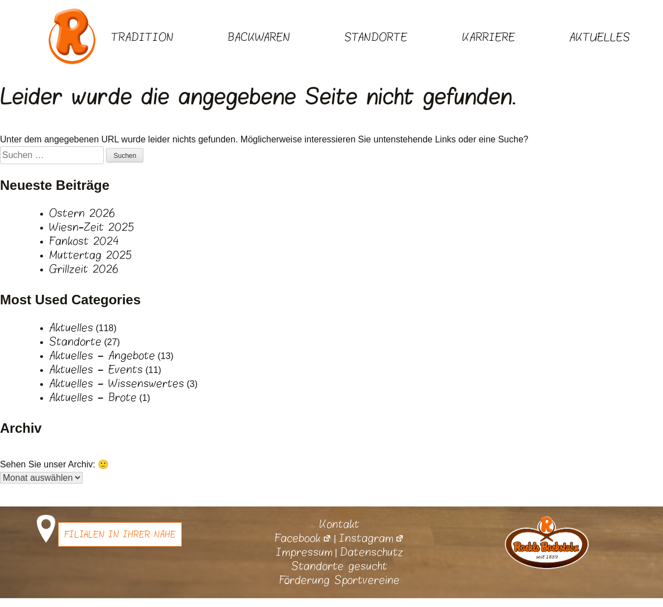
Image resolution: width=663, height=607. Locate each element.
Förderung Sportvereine (339, 580)
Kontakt (339, 524)
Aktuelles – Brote (93, 397)
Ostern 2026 (82, 213)
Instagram (371, 538)
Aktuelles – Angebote (102, 355)
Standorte (375, 37)
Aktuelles (599, 37)
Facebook (303, 538)
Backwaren (259, 37)
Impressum (304, 552)
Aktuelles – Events (96, 369)
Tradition (142, 37)
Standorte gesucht (339, 566)
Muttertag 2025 (90, 255)
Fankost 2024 (84, 241)
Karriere (488, 37)
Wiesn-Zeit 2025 (91, 227)
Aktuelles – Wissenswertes (116, 383)
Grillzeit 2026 (83, 269)
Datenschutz (371, 552)
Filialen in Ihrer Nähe (120, 534)
